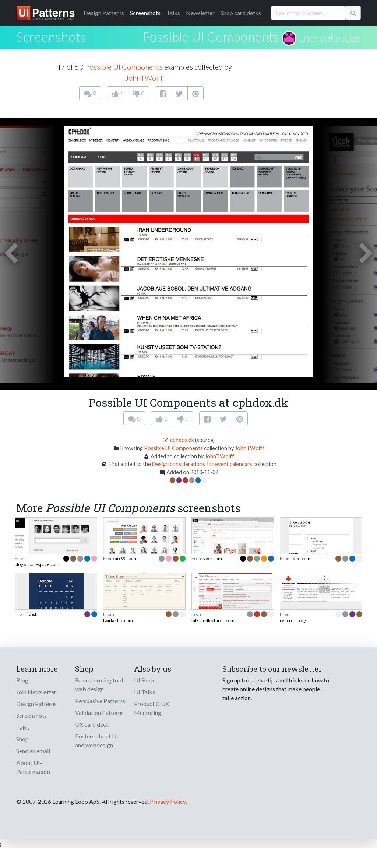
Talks (173, 12)
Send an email (33, 750)
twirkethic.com (118, 620)
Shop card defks (241, 12)
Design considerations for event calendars (202, 464)
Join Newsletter (36, 691)
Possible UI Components (210, 36)
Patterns (104, 12)
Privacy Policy (168, 801)
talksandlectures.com (213, 620)
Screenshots (145, 12)
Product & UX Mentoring (151, 708)
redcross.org (293, 620)
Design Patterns (36, 703)
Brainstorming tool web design (99, 684)
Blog (22, 680)
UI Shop (144, 680)
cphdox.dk (182, 440)
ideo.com (301, 558)
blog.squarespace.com (37, 564)
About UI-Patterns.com (33, 767)
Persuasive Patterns (100, 700)
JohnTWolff (144, 77)
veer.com (212, 558)
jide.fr (32, 614)
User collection (330, 38)
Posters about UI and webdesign (96, 740)
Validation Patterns (99, 712)
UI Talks (144, 691)
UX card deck (92, 724)
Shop (22, 739)
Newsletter (200, 12)
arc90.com (125, 558)
